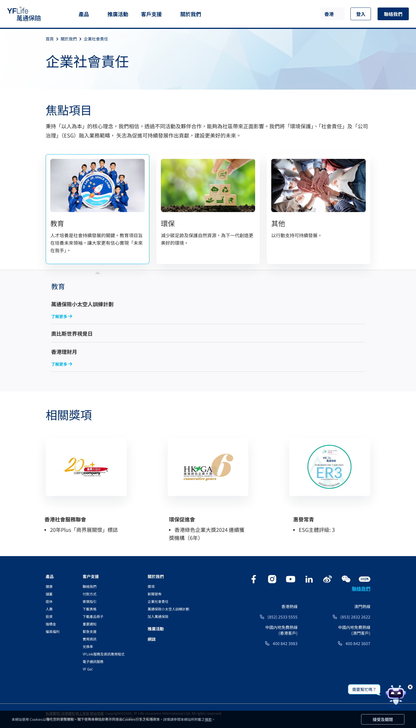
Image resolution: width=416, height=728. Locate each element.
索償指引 (89, 601)
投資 (49, 616)
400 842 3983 (285, 643)
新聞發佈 (154, 593)
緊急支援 (89, 631)
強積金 (51, 623)
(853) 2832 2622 (355, 617)
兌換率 (88, 646)
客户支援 (91, 576)
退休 (49, 601)
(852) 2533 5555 (283, 617)
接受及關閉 (383, 719)
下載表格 (89, 608)
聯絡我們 (393, 13)
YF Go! (88, 668)
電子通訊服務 (93, 661)
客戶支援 (151, 14)
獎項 (151, 586)
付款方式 (89, 593)
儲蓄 (49, 593)
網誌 (152, 639)
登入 (360, 13)
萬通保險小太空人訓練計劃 (168, 608)
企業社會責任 (96, 39)
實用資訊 (89, 638)
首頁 (53, 39)
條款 (208, 719)
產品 (84, 14)
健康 (49, 586)
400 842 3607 (358, 643)
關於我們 (190, 14)
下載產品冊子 (93, 616)
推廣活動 (117, 14)
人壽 (49, 608)
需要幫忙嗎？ (364, 689)
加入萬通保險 (158, 616)
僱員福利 (53, 631)
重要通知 (89, 623)
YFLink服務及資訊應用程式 (104, 653)
